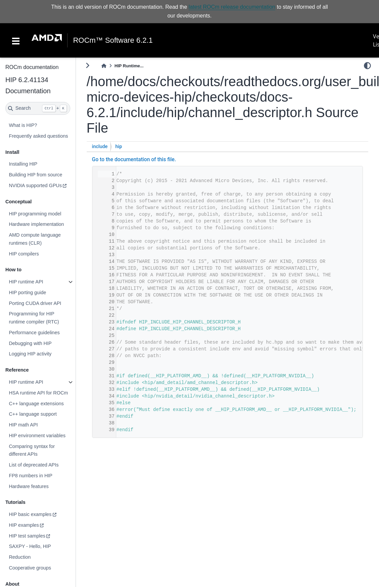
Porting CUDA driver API (35, 303)
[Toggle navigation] (15, 40)
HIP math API (23, 424)
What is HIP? (23, 125)
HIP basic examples (30, 514)
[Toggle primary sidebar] (87, 65)
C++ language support (32, 414)
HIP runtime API (26, 281)
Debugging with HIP (30, 343)
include (100, 146)
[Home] (103, 65)
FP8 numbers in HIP (30, 475)
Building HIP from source (35, 174)
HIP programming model (35, 213)
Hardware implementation (36, 224)
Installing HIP (23, 164)
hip (118, 146)
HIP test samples (27, 536)
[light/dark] (367, 65)
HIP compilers (24, 253)
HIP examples (24, 525)
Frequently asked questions (38, 136)
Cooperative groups (30, 568)
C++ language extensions (36, 403)
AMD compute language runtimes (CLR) (34, 239)
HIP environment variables (37, 435)
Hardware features (28, 486)
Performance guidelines (34, 332)
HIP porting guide (27, 292)
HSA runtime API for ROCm (38, 392)
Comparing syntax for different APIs (32, 450)
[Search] (37, 108)
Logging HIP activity (30, 353)
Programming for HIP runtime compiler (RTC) (34, 317)
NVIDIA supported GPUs (35, 185)
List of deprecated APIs (33, 465)
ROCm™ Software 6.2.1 (113, 40)
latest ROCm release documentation (231, 7)
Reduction (20, 557)
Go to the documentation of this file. (134, 160)
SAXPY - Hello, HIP (30, 546)
